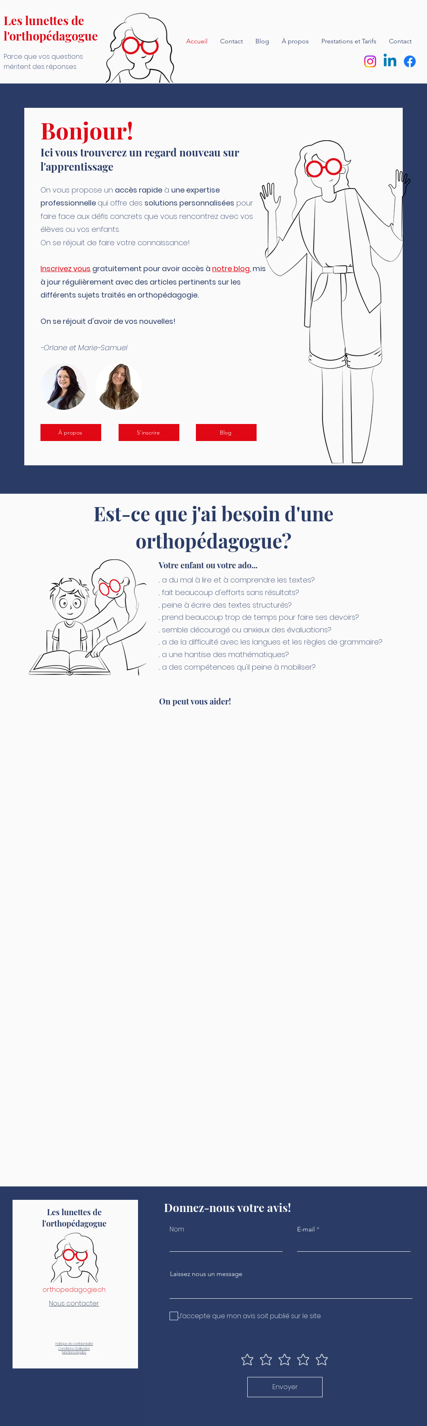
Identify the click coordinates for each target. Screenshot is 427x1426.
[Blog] (226, 432)
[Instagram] (370, 61)
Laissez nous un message (206, 1274)
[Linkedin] (390, 61)
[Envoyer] (285, 1387)
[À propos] (70, 432)
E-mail (306, 1229)
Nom (177, 1229)
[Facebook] (410, 61)
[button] (149, 432)
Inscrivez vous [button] (65, 268)
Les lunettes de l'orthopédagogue (51, 28)
